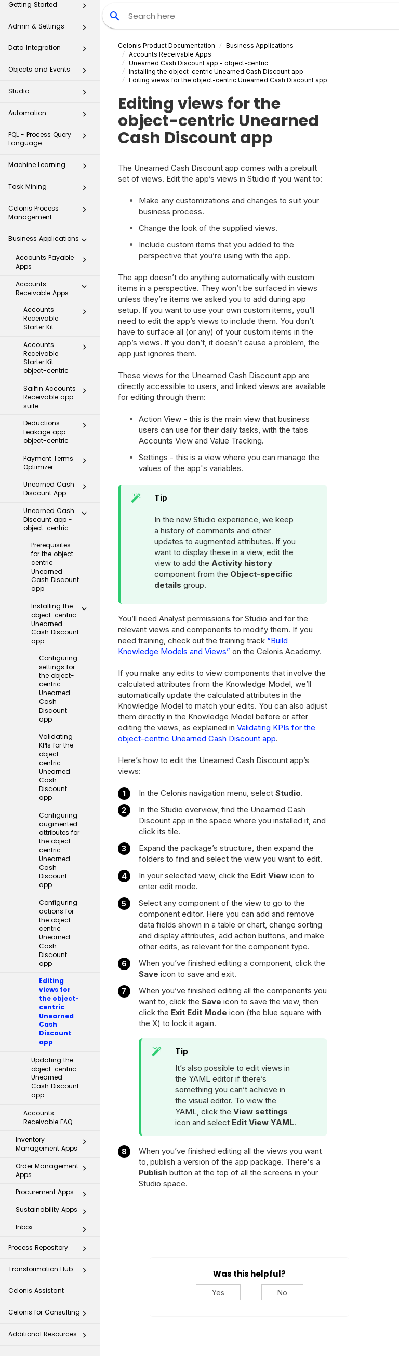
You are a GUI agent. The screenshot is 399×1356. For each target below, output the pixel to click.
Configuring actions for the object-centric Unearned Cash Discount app (58, 933)
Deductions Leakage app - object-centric (57, 432)
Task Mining (50, 190)
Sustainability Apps (54, 1212)
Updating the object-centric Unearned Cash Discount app (55, 1077)
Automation (50, 116)
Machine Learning (50, 168)
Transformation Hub (50, 1272)
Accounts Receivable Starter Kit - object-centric (57, 357)
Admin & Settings (50, 29)
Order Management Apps (54, 1170)
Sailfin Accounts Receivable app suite (57, 397)
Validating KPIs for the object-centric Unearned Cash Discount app (56, 767)
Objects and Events (50, 72)
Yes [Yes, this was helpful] (218, 1292)
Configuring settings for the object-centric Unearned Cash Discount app (58, 689)
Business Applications (50, 241)
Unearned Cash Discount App (57, 488)
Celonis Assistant (36, 1290)
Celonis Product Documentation (166, 45)
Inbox (54, 1229)
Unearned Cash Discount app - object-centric (57, 519)
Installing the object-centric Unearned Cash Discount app (61, 623)
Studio (50, 94)
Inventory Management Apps (54, 1144)
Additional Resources (50, 1337)
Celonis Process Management (50, 212)
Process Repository (50, 1250)
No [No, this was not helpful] (282, 1292)
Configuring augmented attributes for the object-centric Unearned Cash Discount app (59, 850)
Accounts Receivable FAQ (47, 1117)
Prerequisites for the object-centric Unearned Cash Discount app (55, 567)
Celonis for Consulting (50, 1315)
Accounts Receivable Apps (54, 288)
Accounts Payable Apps (54, 262)
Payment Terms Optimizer (57, 463)
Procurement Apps (54, 1194)
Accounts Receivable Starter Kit (57, 318)
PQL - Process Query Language (50, 139)
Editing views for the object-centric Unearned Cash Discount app (59, 1011)
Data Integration (50, 51)
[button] (84, 29)
